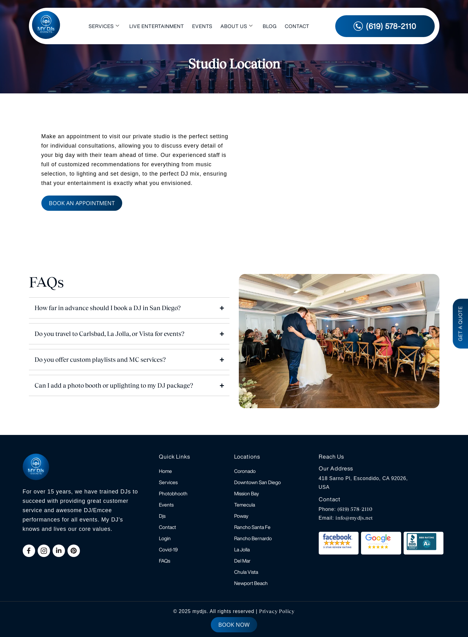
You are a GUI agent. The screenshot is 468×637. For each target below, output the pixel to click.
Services (104, 26)
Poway (241, 515)
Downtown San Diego (257, 482)
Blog (270, 26)
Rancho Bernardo (253, 538)
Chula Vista (246, 571)
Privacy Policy (277, 611)
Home (165, 471)
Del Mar (242, 560)
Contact (297, 26)
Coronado (245, 471)
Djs (162, 515)
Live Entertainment (156, 26)
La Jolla (242, 549)
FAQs (164, 560)
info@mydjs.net (354, 518)
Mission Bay (246, 493)
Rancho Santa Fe (252, 527)
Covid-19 (168, 549)
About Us (236, 26)
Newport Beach (251, 583)
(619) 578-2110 (354, 509)
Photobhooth (173, 493)
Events (202, 26)
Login (165, 538)
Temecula (244, 504)
